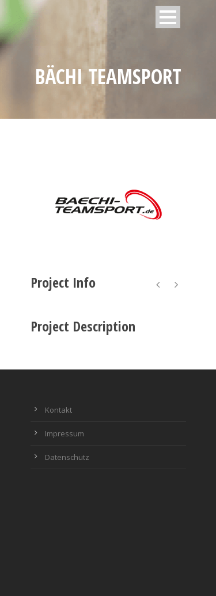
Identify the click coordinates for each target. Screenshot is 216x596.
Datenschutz (67, 457)
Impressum (64, 433)
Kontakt (58, 410)
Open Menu (168, 17)
